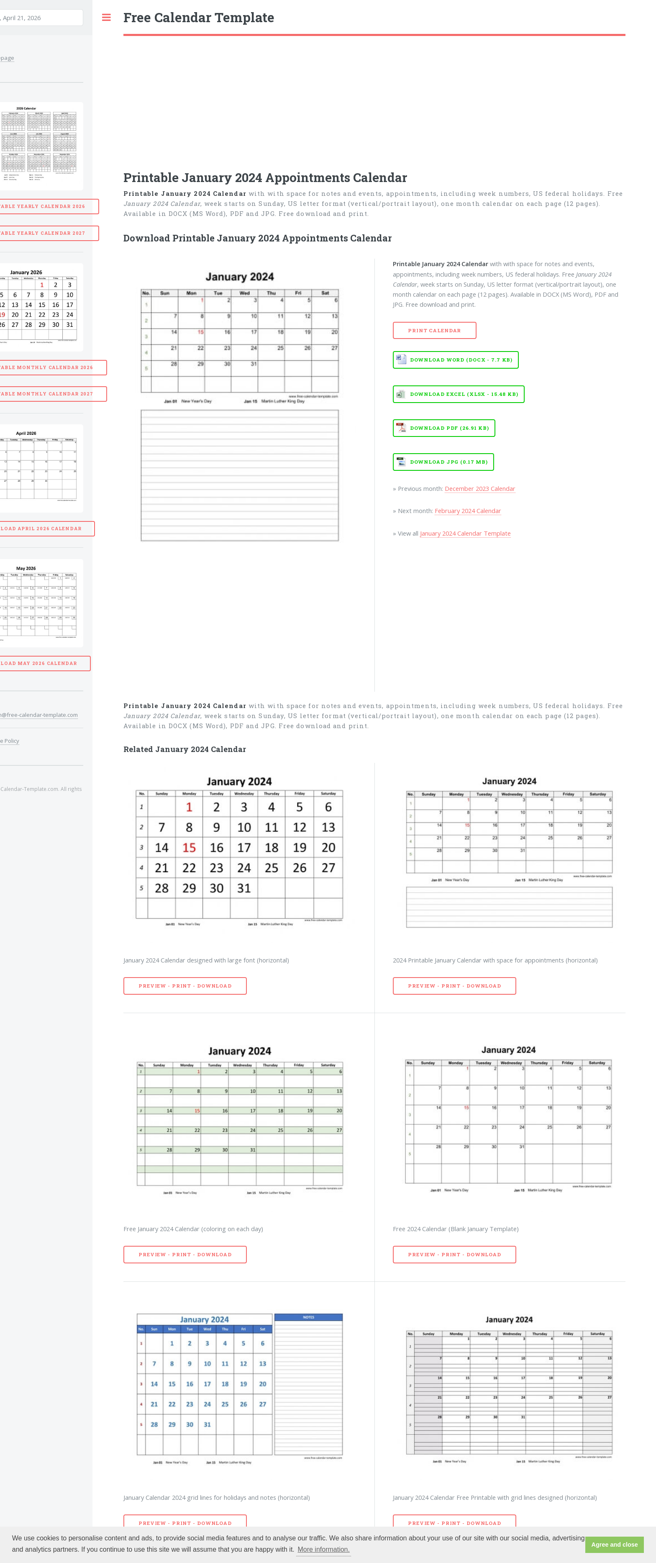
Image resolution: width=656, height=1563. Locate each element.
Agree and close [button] (615, 1544)
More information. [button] (323, 1549)
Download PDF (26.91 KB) (449, 428)
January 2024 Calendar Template (465, 533)
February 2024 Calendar (468, 510)
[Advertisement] (374, 98)
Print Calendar (434, 330)
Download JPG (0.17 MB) (449, 462)
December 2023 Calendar (480, 488)
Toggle (106, 17)
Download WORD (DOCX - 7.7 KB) (461, 360)
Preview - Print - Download (185, 986)
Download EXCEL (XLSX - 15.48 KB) (464, 394)
